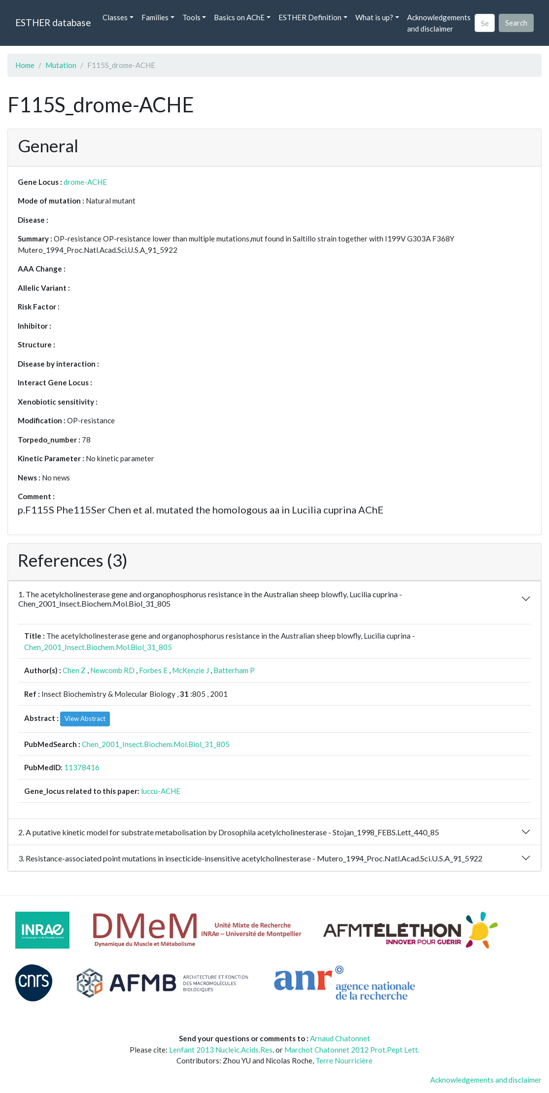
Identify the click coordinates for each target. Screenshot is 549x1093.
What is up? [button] (374, 17)
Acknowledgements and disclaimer (439, 23)
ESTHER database (53, 22)
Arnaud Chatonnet (340, 1038)
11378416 (82, 767)
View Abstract (85, 718)
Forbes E (153, 670)
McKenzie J (190, 670)
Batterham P (234, 670)
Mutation (60, 65)
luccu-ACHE (160, 790)
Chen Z (74, 670)
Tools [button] (191, 17)
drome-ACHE (85, 181)
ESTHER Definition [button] (310, 17)
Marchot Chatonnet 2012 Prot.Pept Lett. (351, 1049)
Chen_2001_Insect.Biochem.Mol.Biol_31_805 (98, 647)
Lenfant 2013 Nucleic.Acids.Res (221, 1049)
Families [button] (155, 17)
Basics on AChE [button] (239, 17)
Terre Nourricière (344, 1060)
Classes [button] (115, 17)
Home (24, 65)
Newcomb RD (112, 670)
